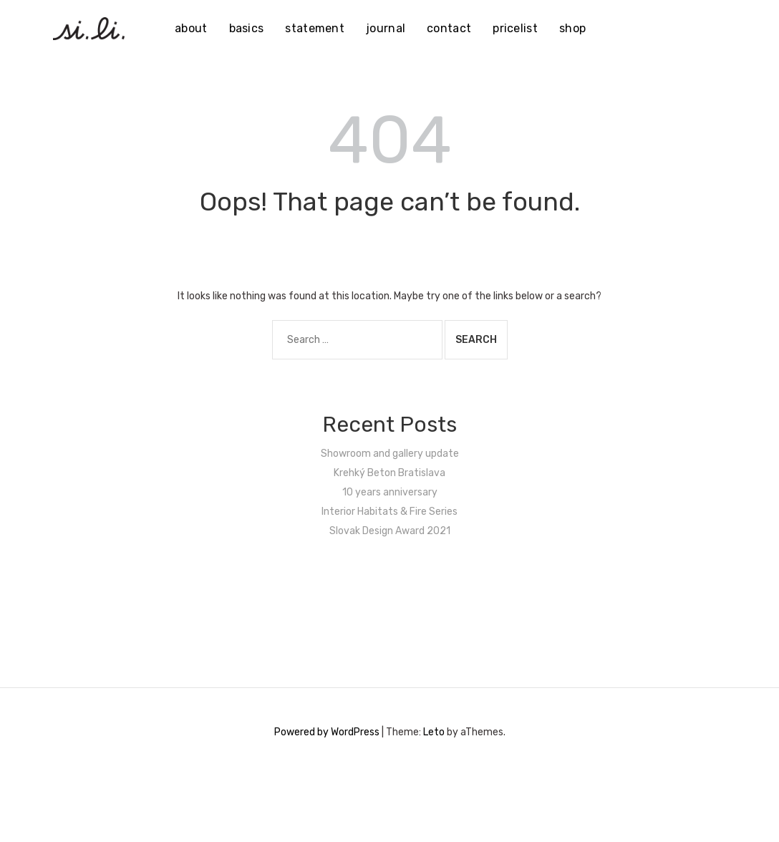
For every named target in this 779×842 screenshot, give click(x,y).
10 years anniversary (389, 492)
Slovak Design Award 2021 (389, 531)
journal (385, 28)
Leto (434, 732)
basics (246, 28)
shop (572, 28)
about (191, 28)
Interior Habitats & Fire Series (389, 511)
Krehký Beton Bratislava (389, 473)
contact (449, 28)
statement (314, 28)
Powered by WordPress (326, 732)
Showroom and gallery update (390, 453)
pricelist (515, 28)
